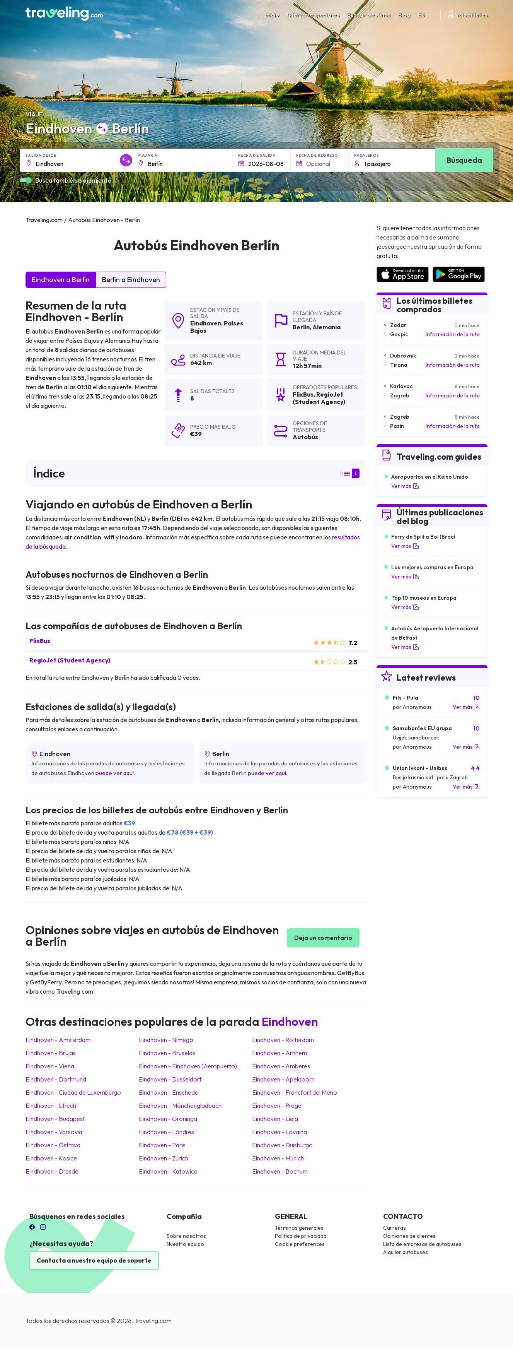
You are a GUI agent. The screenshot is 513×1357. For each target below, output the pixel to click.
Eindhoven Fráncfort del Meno (294, 1092)
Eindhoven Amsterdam (58, 1040)
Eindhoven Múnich (278, 1158)
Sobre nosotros (186, 1235)
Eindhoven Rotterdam (283, 1040)
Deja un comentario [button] (323, 937)
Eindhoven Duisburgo (282, 1145)
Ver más (405, 486)
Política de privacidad (301, 1235)
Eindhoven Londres (166, 1132)
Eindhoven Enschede (168, 1092)
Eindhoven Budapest (55, 1119)
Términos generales (299, 1227)
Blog (404, 14)
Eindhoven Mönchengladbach (180, 1105)
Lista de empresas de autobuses (422, 1244)
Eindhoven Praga (277, 1105)
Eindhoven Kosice (51, 1158)
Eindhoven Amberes (281, 1066)
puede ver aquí (114, 773)
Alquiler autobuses (405, 1252)
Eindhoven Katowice (168, 1171)
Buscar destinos (368, 14)
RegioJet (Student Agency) (69, 660)
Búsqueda (464, 160)
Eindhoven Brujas (51, 1053)
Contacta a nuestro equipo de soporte (94, 1260)
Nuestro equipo (185, 1244)
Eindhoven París (162, 1145)
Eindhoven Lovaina (279, 1132)
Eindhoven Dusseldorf (170, 1079)
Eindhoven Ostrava (53, 1145)
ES (425, 14)
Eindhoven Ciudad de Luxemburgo (73, 1092)
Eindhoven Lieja (275, 1119)
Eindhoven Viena (50, 1066)
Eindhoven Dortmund (56, 1079)
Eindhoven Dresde (52, 1171)
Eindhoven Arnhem (279, 1053)
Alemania (326, 327)
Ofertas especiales (313, 14)
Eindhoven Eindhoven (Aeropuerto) (188, 1066)
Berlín (301, 327)
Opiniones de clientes (409, 1235)
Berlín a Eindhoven (131, 279)
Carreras (394, 1227)
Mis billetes (467, 14)
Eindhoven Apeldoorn (283, 1079)
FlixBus (39, 641)
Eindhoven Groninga (168, 1119)
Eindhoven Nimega (166, 1040)
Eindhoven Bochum (280, 1171)
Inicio (272, 14)
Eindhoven (205, 323)
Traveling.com (153, 1320)
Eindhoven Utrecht (52, 1105)
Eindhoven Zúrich (163, 1158)
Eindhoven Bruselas (167, 1053)
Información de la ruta (453, 334)
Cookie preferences (300, 1244)
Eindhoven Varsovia (54, 1132)
